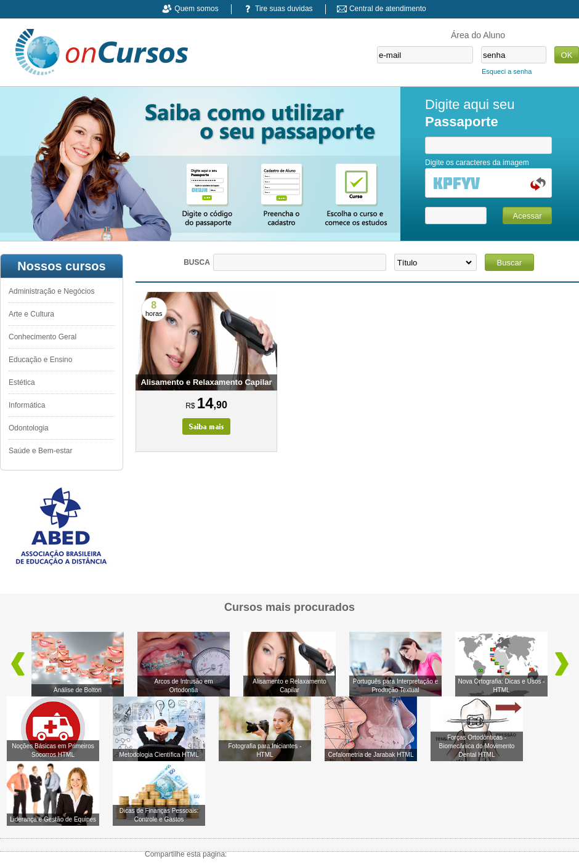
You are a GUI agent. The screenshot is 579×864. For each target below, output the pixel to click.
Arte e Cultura (31, 314)
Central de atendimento (387, 8)
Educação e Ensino (40, 359)
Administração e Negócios (51, 291)
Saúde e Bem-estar (40, 450)
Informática (27, 405)
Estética (22, 382)
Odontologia (29, 428)
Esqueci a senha (507, 71)
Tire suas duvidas (284, 8)
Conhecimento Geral (42, 337)
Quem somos (196, 8)
